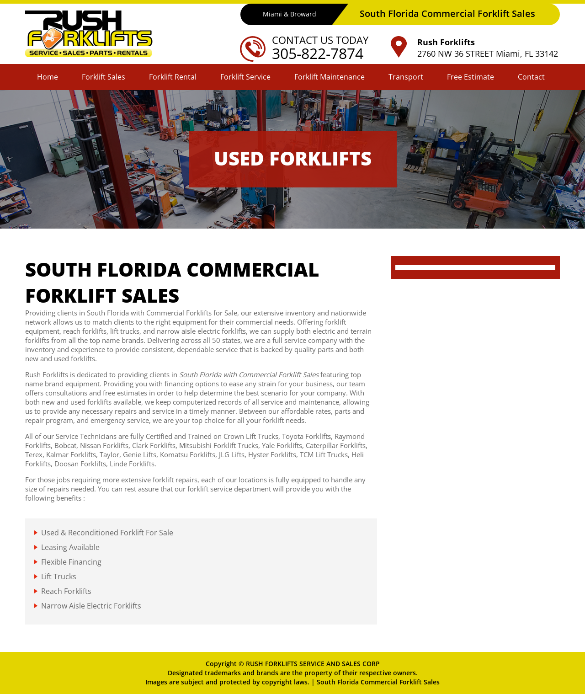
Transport (405, 77)
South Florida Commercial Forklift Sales (378, 682)
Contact (531, 77)
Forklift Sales (103, 77)
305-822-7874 (317, 53)
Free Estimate (470, 77)
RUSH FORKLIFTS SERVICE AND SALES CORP (313, 663)
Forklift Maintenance (329, 77)
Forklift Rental (173, 77)
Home (47, 77)
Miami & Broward (289, 14)
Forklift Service (245, 77)
